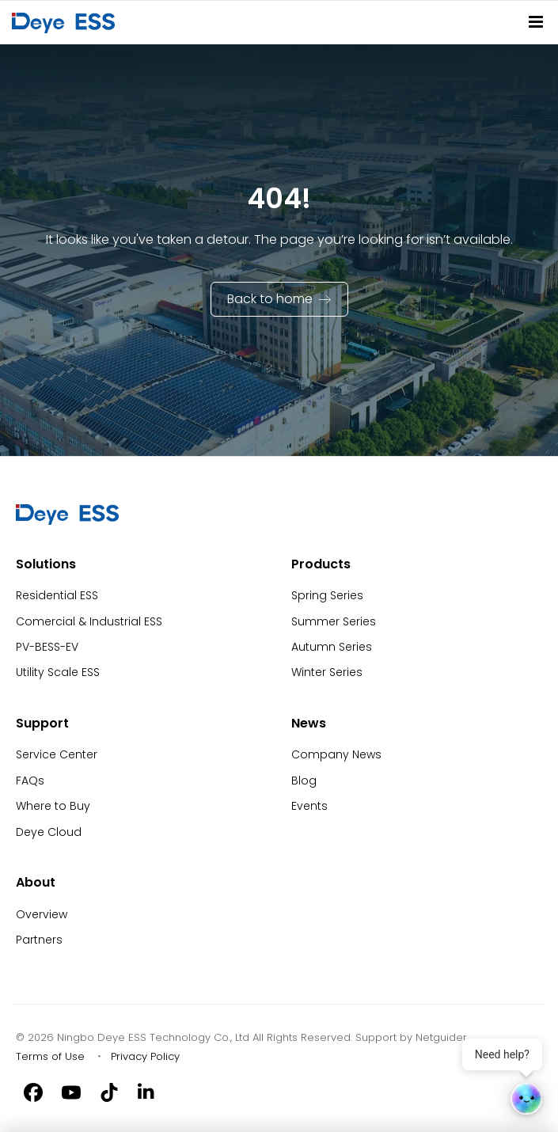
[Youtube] (71, 1090)
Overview (41, 914)
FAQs (30, 780)
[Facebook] (33, 1090)
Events (309, 806)
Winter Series (327, 672)
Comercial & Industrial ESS (89, 621)
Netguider (441, 1037)
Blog (304, 780)
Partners (39, 940)
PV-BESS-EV (47, 647)
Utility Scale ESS (58, 672)
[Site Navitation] (536, 21)
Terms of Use (50, 1056)
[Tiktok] (109, 1090)
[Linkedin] (147, 1090)
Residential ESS (57, 595)
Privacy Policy (145, 1056)
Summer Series (333, 621)
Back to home (270, 299)
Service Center (56, 754)
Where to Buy (53, 806)
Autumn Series (331, 647)
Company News (336, 754)
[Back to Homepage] (66, 22)
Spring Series (327, 595)
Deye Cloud (49, 832)
